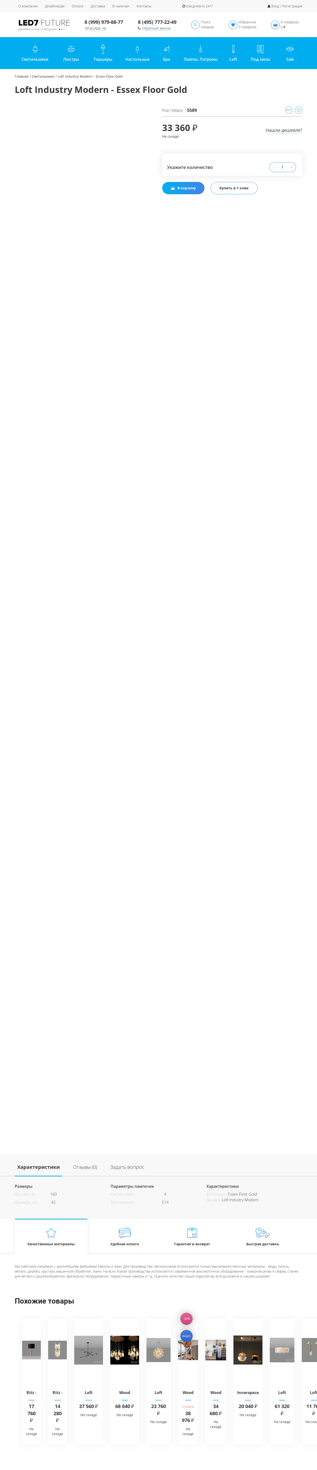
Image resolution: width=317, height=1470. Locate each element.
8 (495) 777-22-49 (157, 22)
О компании (28, 6)
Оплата (77, 6)
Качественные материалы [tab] (51, 1236)
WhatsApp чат (96, 28)
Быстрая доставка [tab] (262, 1236)
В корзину (183, 188)
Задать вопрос (127, 1167)
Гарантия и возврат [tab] (192, 1236)
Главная (22, 76)
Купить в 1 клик (234, 188)
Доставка (98, 6)
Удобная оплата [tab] (124, 1236)
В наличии (120, 6)
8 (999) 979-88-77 (104, 22)
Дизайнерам (54, 6)
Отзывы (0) (85, 1167)
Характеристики (38, 1167)
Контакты (144, 6)
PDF (288, 110)
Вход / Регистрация (286, 6)
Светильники (43, 76)
